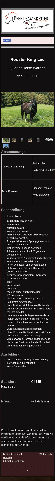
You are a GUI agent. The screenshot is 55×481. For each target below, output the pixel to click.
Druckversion (12, 454)
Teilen (6, 40)
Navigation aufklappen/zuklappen (27, 4)
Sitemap (7, 457)
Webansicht (46, 454)
